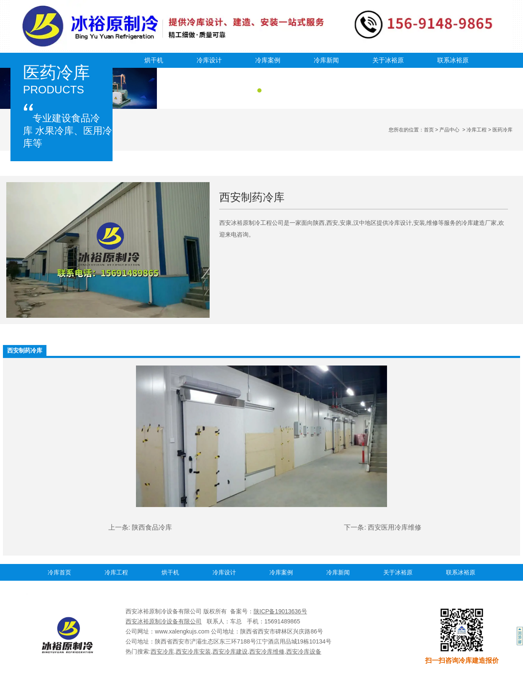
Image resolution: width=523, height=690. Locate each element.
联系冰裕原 (453, 60)
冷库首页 (59, 572)
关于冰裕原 (388, 60)
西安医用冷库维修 (394, 527)
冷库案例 (267, 60)
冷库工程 (477, 130)
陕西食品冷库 (152, 527)
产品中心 (449, 130)
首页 (429, 130)
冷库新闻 (326, 60)
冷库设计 (209, 60)
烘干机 (153, 60)
